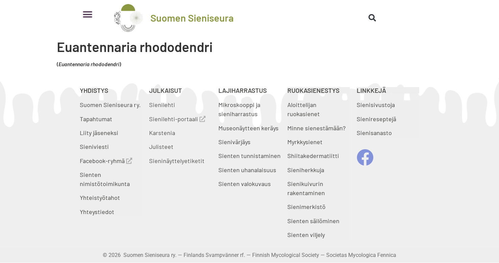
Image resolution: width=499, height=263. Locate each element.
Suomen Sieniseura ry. (110, 104)
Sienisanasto (374, 132)
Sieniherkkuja (305, 170)
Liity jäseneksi (99, 132)
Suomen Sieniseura (192, 18)
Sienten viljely (306, 234)
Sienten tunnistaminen (249, 155)
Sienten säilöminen (313, 221)
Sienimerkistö (306, 206)
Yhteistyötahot (100, 197)
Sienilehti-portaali (177, 119)
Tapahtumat (96, 119)
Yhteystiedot (97, 211)
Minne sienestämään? (316, 128)
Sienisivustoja (376, 104)
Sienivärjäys (234, 142)
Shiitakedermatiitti (313, 155)
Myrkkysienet (305, 142)
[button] (87, 14)
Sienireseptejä (376, 119)
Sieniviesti (95, 146)
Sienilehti (162, 104)
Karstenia (162, 132)
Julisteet (161, 146)
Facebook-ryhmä (106, 160)
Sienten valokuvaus (244, 183)
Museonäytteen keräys (248, 128)
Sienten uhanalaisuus (247, 170)
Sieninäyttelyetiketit (177, 160)
